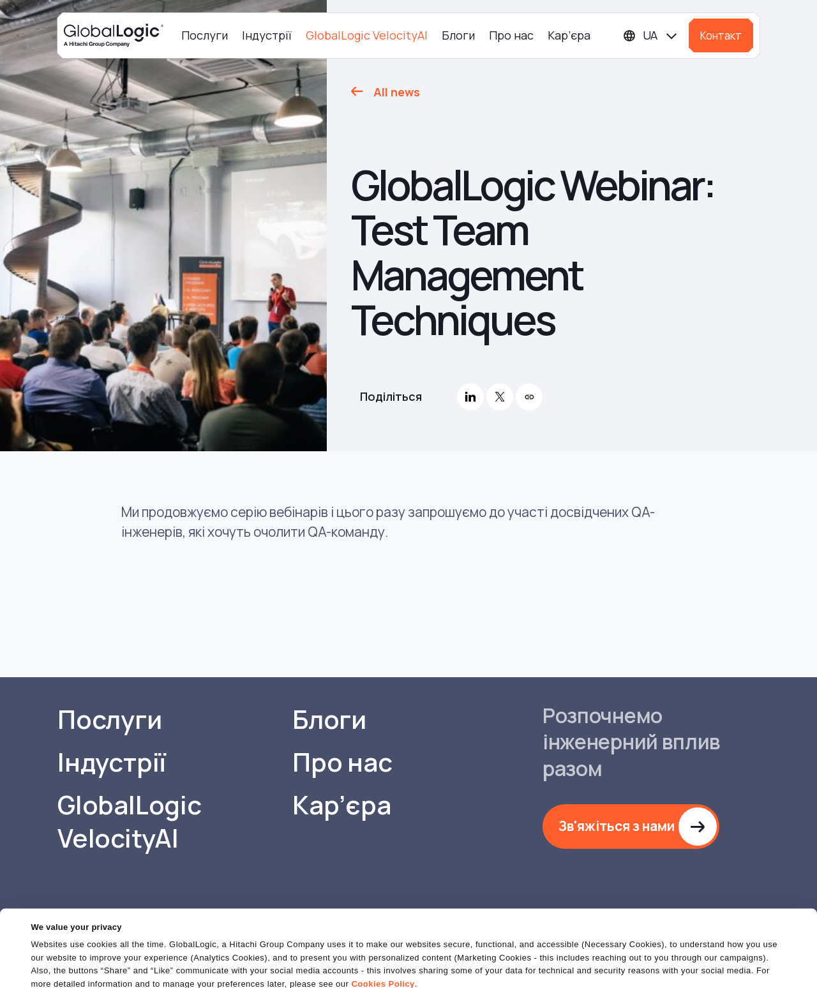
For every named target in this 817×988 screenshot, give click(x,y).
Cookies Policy (382, 933)
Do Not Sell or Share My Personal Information (661, 956)
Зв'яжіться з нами (616, 826)
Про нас (511, 35)
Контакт (721, 35)
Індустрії (267, 35)
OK (490, 956)
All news (396, 92)
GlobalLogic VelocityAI (367, 35)
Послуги (204, 35)
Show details (56, 970)
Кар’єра (569, 35)
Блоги (458, 35)
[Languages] (650, 35)
